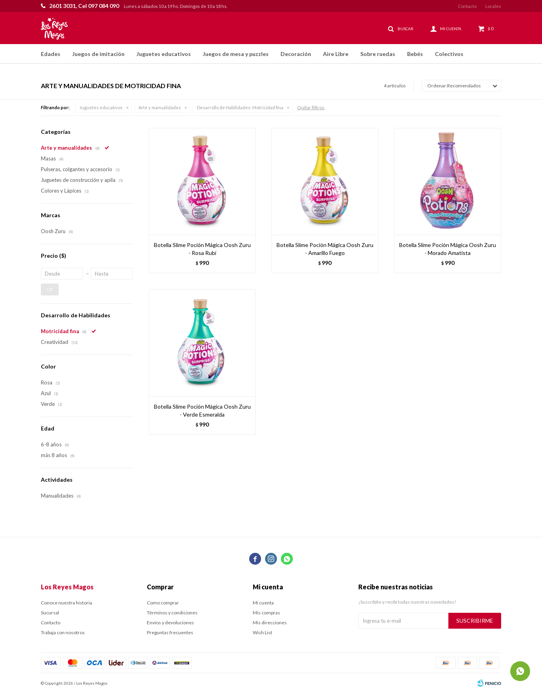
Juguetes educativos (163, 53)
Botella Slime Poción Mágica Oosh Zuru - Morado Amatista (447, 248)
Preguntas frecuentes (170, 632)
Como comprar (163, 603)
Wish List (262, 632)
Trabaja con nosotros (63, 632)
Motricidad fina (240, 107)
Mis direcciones (270, 622)
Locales (493, 6)
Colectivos (449, 53)
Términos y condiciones (172, 613)
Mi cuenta (263, 603)
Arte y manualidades (159, 107)
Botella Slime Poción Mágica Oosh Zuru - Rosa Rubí (202, 248)
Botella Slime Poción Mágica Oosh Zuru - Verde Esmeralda (202, 410)
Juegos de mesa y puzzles (236, 53)
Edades (50, 53)
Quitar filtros (311, 107)
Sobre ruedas (377, 53)
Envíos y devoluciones (170, 622)
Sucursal (50, 613)
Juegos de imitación (98, 53)
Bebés (415, 53)
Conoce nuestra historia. (67, 603)
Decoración (296, 53)
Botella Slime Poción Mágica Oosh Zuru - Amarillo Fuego (325, 248)
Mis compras (266, 613)
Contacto (467, 6)
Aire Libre (335, 53)
